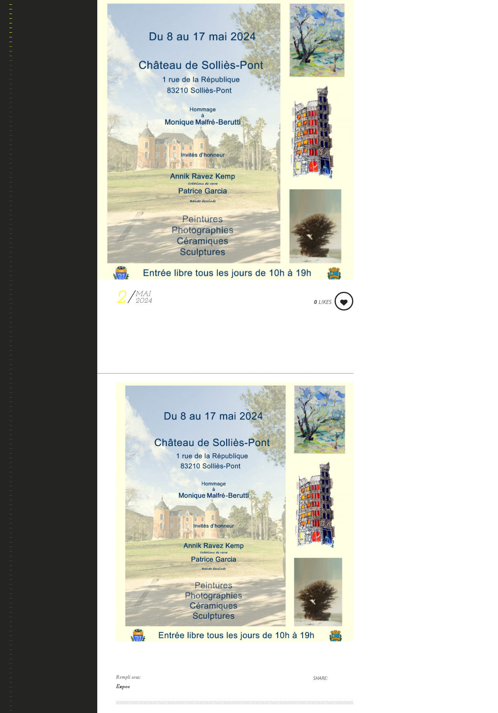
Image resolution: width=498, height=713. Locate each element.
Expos (123, 687)
